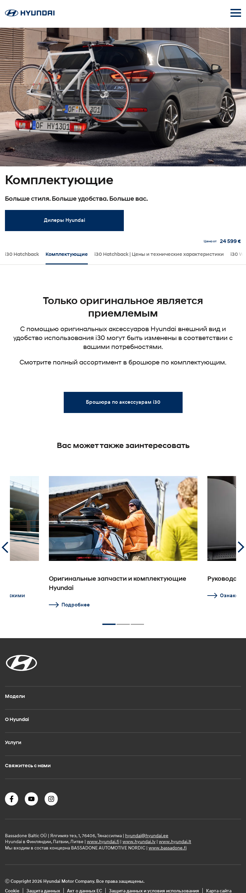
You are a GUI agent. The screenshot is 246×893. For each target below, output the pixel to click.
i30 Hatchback (22, 254)
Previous (5, 547)
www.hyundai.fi (103, 841)
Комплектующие (67, 254)
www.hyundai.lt (175, 841)
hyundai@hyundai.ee (146, 835)
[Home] (29, 14)
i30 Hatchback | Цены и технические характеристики (159, 254)
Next (241, 547)
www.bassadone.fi (168, 847)
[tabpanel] (123, 133)
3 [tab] (137, 621)
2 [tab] (123, 621)
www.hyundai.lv (139, 841)
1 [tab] (109, 621)
